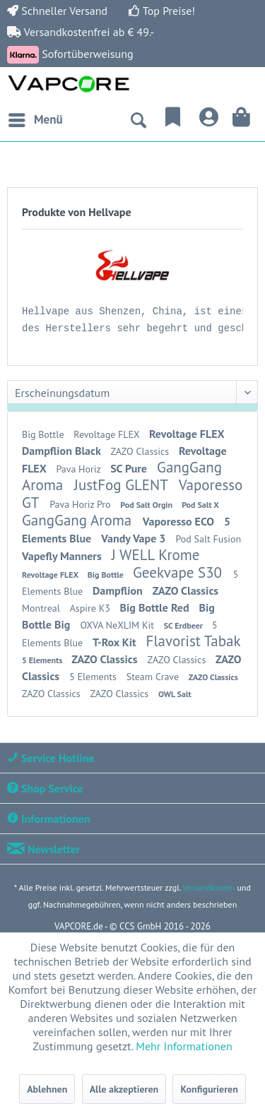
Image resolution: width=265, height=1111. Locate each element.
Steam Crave (154, 676)
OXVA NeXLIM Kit (118, 625)
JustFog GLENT (123, 484)
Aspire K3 (91, 608)
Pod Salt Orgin (147, 504)
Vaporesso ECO (180, 521)
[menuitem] (35, 120)
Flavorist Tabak (193, 640)
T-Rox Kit (116, 642)
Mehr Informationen (184, 1046)
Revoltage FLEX (107, 434)
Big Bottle (44, 434)
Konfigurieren (208, 1089)
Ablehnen (47, 1089)
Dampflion (119, 590)
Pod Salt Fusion (208, 539)
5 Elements (43, 660)
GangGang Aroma (79, 520)
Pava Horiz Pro (81, 504)
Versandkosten (208, 887)
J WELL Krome (156, 554)
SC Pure (130, 468)
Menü (35, 118)
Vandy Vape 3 (134, 538)
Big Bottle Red (156, 607)
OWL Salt (175, 694)
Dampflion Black (62, 451)
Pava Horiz (79, 469)
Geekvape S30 (179, 572)
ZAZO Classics (140, 451)
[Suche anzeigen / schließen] (138, 120)
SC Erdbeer (184, 625)
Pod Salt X (200, 504)
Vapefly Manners (63, 556)
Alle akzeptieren (124, 1089)
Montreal (42, 608)
